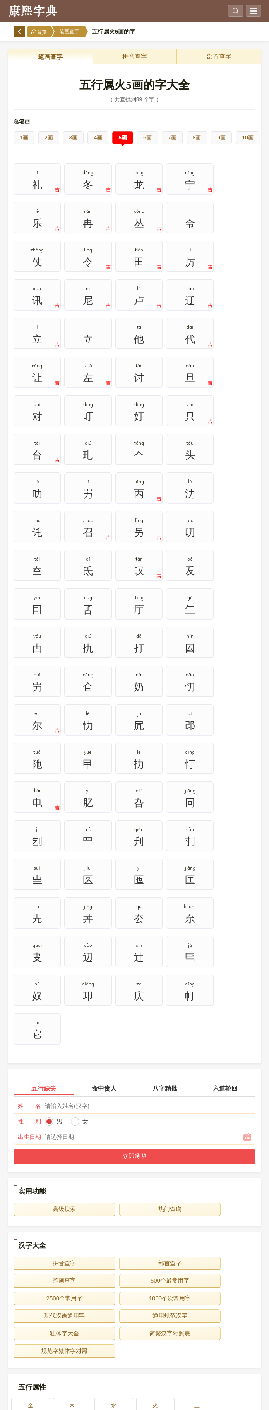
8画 (197, 137)
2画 (49, 137)
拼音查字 (134, 56)
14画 (184, 1352)
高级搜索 (52, 900)
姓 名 (29, 796)
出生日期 (29, 827)
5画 (122, 137)
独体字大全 (216, 989)
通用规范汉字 (134, 989)
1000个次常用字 (216, 971)
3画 (73, 137)
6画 (147, 137)
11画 (35, 1352)
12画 (85, 1352)
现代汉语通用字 (52, 989)
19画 (184, 1370)
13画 (134, 1352)
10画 (248, 137)
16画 (35, 1370)
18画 (134, 1370)
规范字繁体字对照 (134, 1006)
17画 (85, 1370)
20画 (234, 1370)
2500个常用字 (134, 971)
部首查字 (219, 56)
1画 (24, 137)
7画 (172, 137)
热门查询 (134, 900)
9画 (221, 137)
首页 (39, 32)
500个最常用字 (52, 971)
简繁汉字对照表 (52, 1006)
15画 (234, 1352)
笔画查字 (69, 31)
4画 (98, 137)
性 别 (29, 812)
